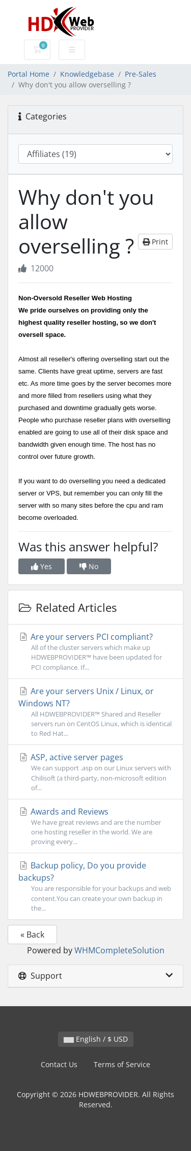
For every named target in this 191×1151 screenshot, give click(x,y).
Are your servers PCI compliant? (95, 651)
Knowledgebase (87, 74)
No (88, 566)
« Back (32, 934)
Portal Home (28, 74)
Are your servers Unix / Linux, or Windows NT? (95, 712)
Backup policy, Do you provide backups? (95, 886)
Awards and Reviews (95, 826)
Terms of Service (122, 1064)
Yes (41, 566)
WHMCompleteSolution (119, 950)
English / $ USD (96, 1039)
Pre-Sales (140, 74)
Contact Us (59, 1064)
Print (155, 241)
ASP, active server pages (95, 772)
